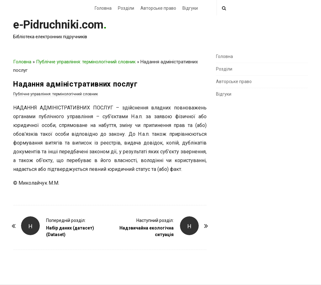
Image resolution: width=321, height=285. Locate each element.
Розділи (126, 8)
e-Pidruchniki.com (58, 24)
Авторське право (158, 8)
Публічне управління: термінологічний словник (86, 62)
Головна (103, 8)
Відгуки (190, 8)
